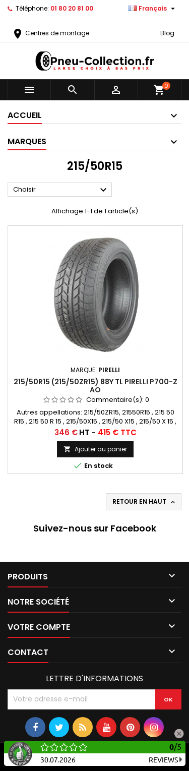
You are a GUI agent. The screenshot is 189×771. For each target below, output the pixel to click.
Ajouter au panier (95, 449)
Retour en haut (144, 501)
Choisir (61, 190)
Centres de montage (50, 33)
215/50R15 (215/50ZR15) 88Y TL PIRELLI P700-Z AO (95, 386)
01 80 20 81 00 (71, 8)
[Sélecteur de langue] (153, 8)
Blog (167, 33)
